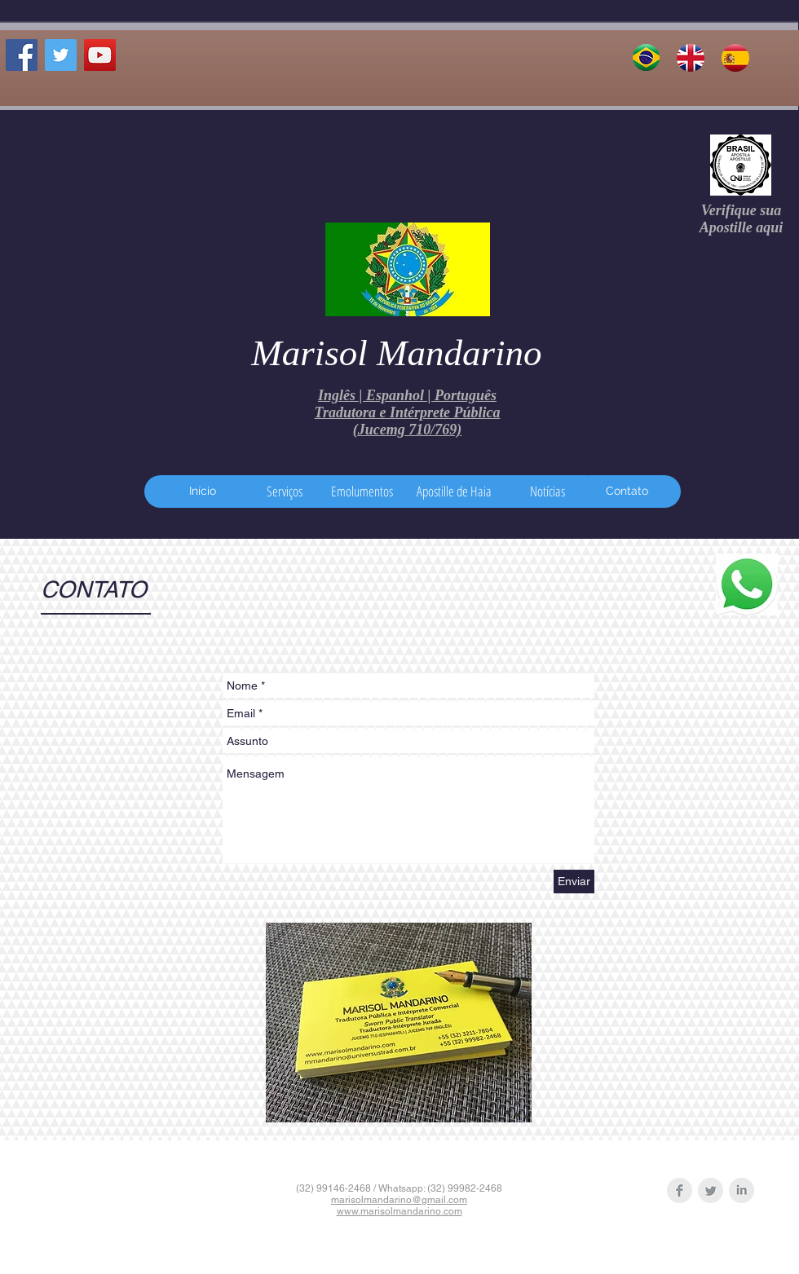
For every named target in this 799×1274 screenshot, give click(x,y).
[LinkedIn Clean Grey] (741, 1190)
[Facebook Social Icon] (22, 55)
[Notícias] (547, 491)
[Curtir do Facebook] (44, 90)
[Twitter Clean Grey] (710, 1190)
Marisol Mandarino (396, 353)
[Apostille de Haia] (454, 491)
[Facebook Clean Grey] (679, 1190)
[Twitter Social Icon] (61, 55)
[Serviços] (284, 491)
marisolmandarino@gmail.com (399, 1200)
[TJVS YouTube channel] (100, 55)
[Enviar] (574, 881)
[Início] (202, 491)
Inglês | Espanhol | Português (407, 395)
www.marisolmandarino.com (399, 1211)
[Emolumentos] (362, 491)
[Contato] (626, 491)
